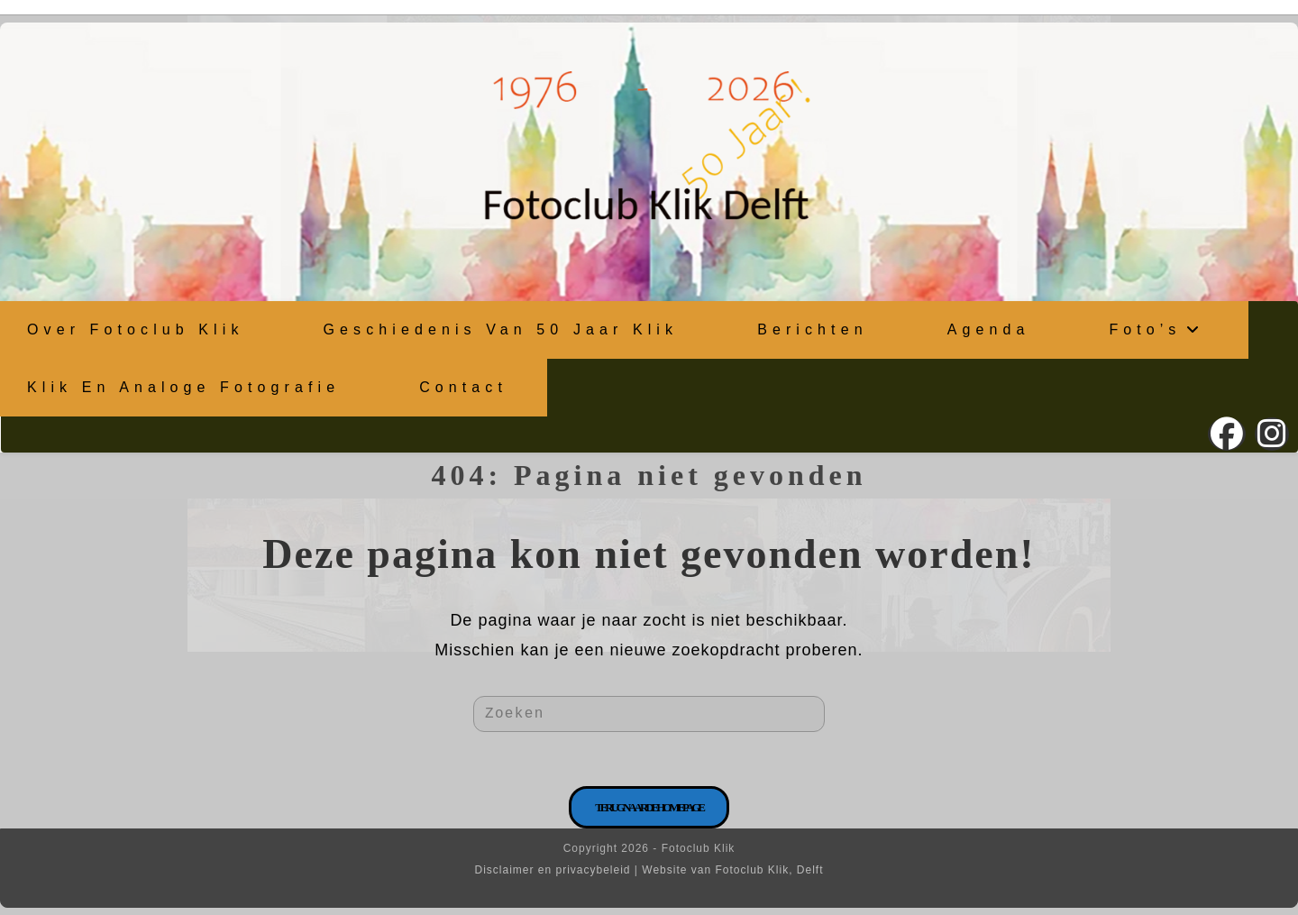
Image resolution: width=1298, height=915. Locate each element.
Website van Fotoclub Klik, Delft (732, 870)
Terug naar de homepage (649, 807)
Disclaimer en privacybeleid (552, 870)
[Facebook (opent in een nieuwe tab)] (1227, 434)
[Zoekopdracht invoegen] (649, 714)
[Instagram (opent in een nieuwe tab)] (1272, 434)
